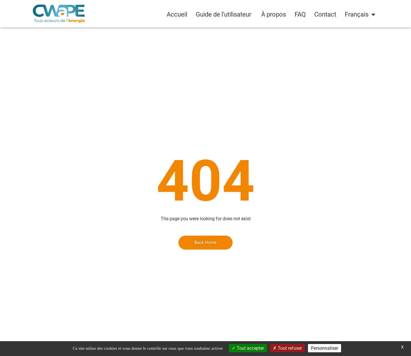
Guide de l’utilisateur (224, 14)
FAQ (300, 14)
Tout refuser (287, 348)
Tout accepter (248, 348)
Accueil (177, 14)
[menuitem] (360, 14)
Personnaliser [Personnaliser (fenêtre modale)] (324, 348)
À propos (273, 14)
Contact (325, 14)
